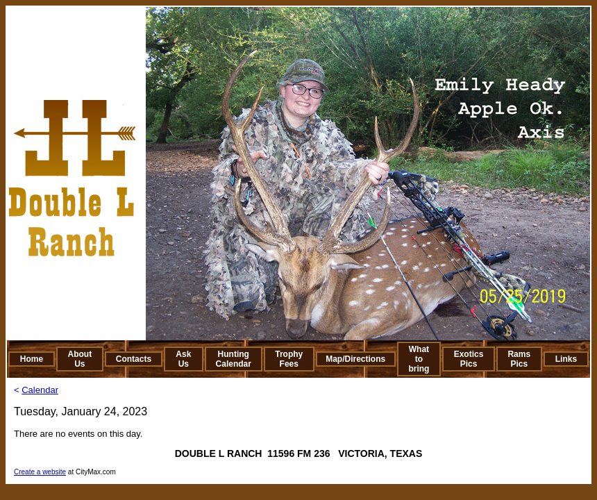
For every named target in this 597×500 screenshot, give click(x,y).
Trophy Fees (289, 359)
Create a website (40, 472)
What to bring (418, 359)
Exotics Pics (469, 359)
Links (566, 359)
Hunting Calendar (233, 359)
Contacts (133, 359)
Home (31, 359)
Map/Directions (355, 359)
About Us (80, 359)
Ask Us (183, 359)
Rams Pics (518, 359)
